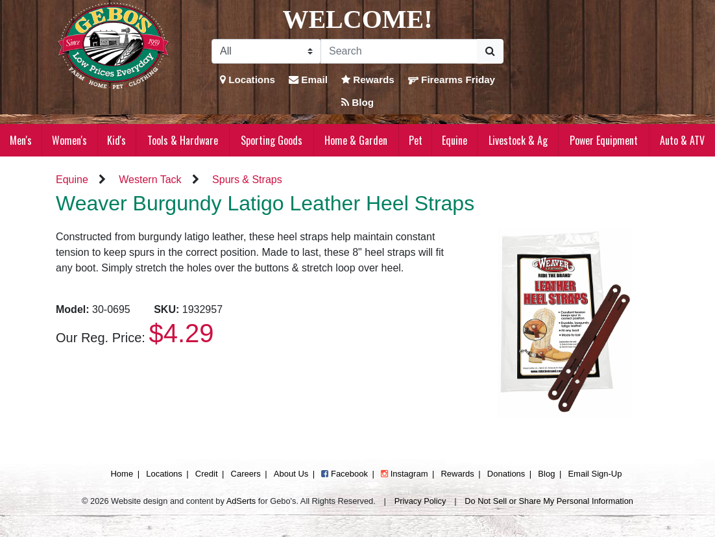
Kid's (116, 140)
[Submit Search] (490, 51)
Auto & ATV (682, 140)
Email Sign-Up (595, 474)
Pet (415, 140)
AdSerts (241, 501)
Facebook (344, 474)
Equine (454, 140)
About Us (291, 474)
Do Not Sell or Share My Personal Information (549, 501)
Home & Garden (355, 140)
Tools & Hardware (182, 140)
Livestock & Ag (518, 140)
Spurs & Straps (247, 179)
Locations (247, 79)
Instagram (404, 474)
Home (121, 474)
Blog (357, 102)
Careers (246, 474)
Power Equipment (604, 140)
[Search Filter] (266, 51)
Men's (21, 140)
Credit (206, 474)
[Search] (399, 51)
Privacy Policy (420, 501)
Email (308, 79)
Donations (506, 474)
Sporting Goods (271, 140)
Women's (69, 140)
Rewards (367, 79)
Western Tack (150, 179)
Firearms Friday (451, 79)
